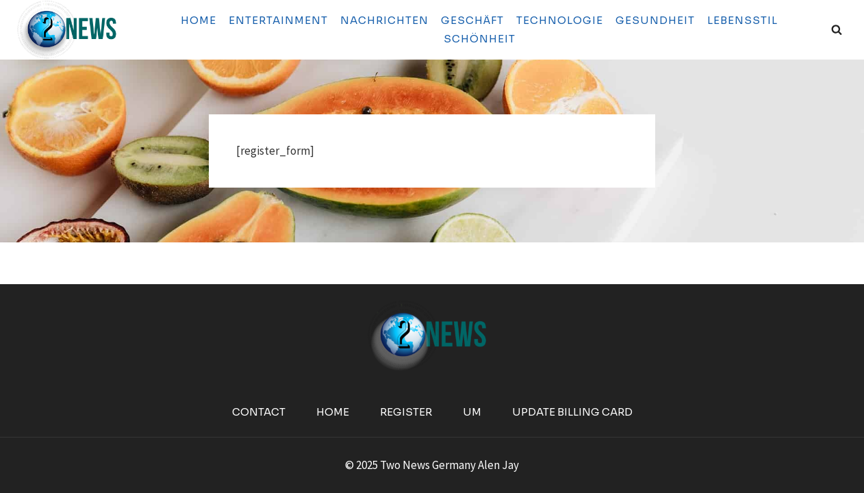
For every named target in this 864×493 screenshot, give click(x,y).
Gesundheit (655, 20)
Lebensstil (742, 20)
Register (406, 411)
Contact (258, 411)
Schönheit (480, 38)
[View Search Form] (837, 29)
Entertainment (278, 20)
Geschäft (472, 20)
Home (198, 20)
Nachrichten (384, 20)
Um (472, 411)
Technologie (559, 20)
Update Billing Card (572, 411)
